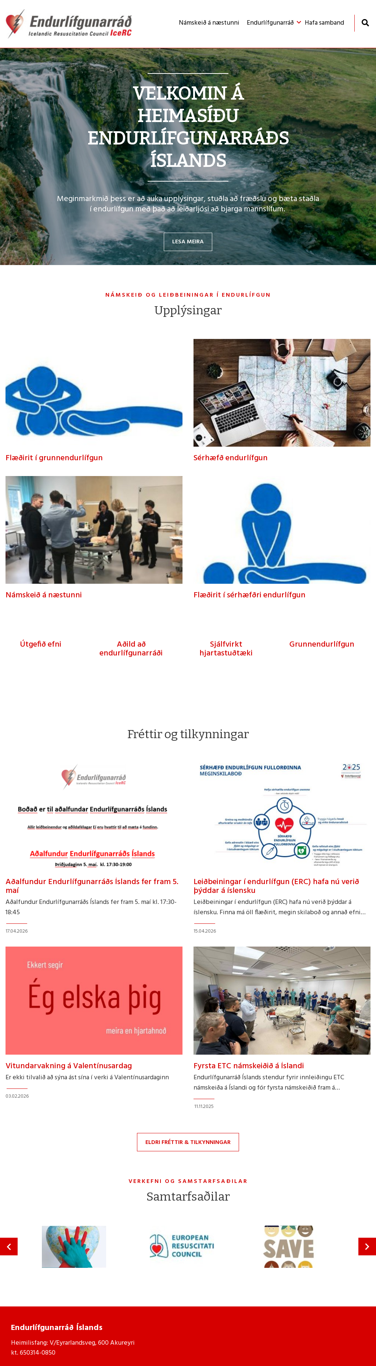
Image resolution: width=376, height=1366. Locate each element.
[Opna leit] (365, 22)
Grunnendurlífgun (321, 644)
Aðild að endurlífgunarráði (131, 649)
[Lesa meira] (188, 156)
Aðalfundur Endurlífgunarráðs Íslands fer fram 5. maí (92, 886)
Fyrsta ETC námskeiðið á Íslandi (249, 1066)
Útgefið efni (40, 644)
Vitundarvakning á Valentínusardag (69, 1066)
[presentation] (9, 1246)
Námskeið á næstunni (44, 595)
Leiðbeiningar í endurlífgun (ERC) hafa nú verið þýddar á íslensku (276, 886)
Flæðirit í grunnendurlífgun (54, 458)
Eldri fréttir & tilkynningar (188, 1142)
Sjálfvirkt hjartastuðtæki (226, 649)
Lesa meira (188, 242)
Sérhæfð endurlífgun (231, 458)
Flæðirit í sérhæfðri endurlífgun (250, 595)
